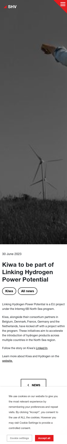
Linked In (41, 348)
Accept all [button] (44, 438)
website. (7, 361)
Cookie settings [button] (19, 438)
